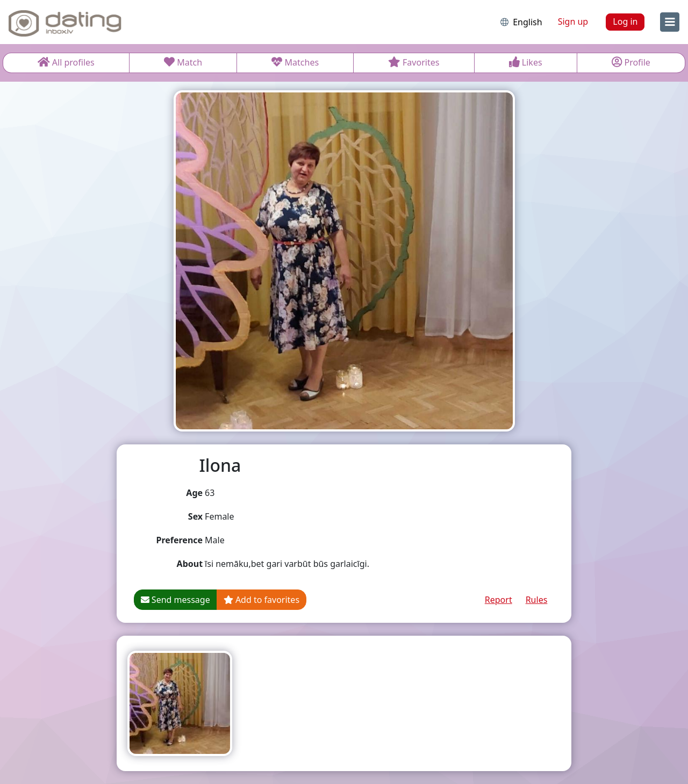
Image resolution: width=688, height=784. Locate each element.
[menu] (669, 22)
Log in (625, 21)
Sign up (573, 21)
